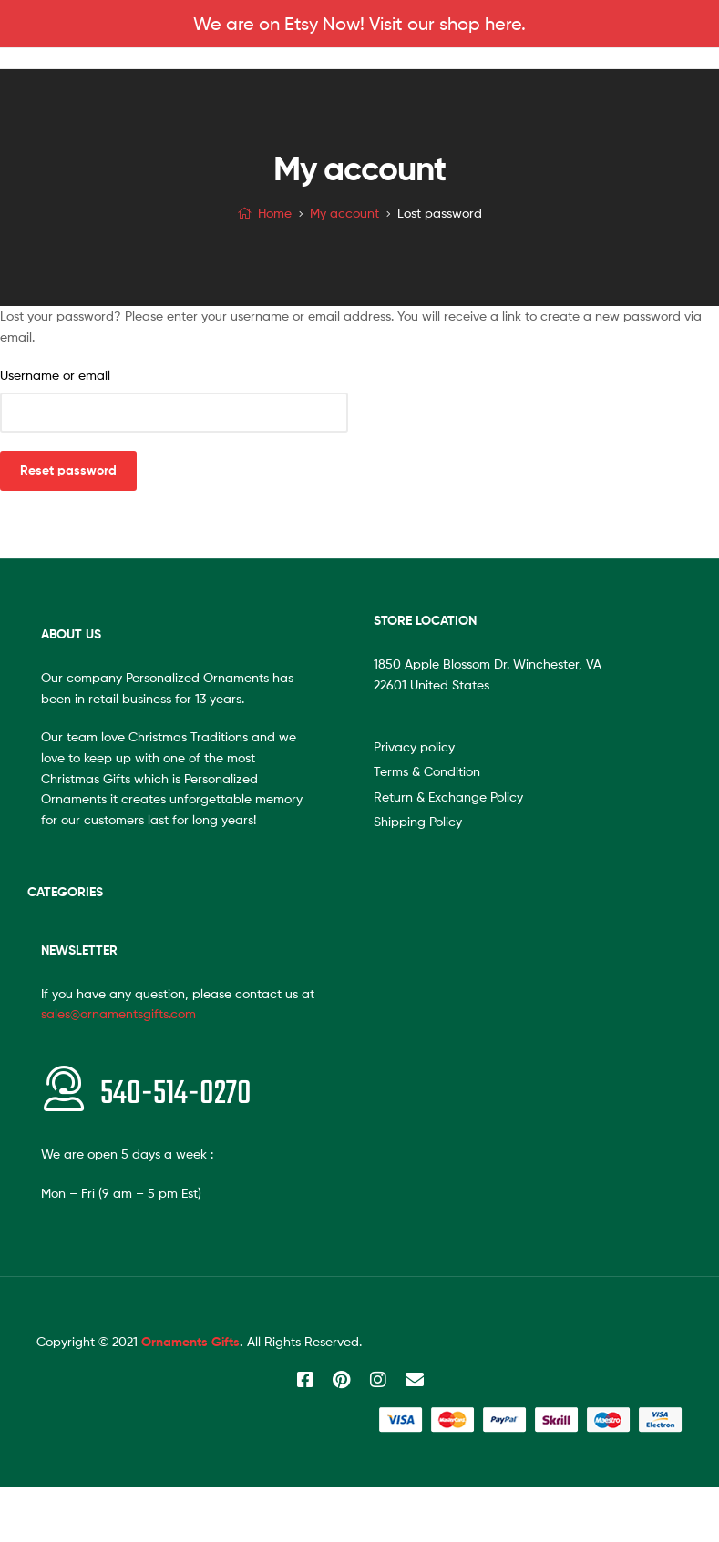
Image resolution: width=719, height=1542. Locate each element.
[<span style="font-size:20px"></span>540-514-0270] (64, 1088)
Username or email (55, 375)
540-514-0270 (176, 1094)
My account (344, 212)
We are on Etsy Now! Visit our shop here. (359, 24)
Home (275, 212)
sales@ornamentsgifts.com (118, 1013)
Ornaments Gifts (190, 1341)
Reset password (68, 470)
